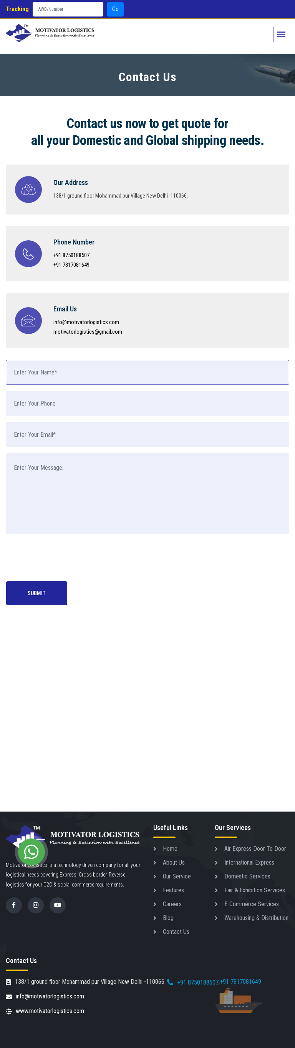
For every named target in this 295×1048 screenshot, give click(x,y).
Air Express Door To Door (255, 848)
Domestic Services (247, 876)
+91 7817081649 (71, 264)
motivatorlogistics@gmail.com (87, 331)
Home (170, 848)
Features (173, 890)
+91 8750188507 (71, 255)
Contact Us (176, 931)
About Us (174, 862)
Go (115, 9)
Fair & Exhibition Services (254, 890)
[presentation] (64, 558)
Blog (168, 918)
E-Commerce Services (251, 904)
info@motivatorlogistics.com (86, 322)
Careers (172, 904)
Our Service (177, 876)
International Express (249, 862)
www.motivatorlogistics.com (45, 1011)
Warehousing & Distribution (256, 918)
